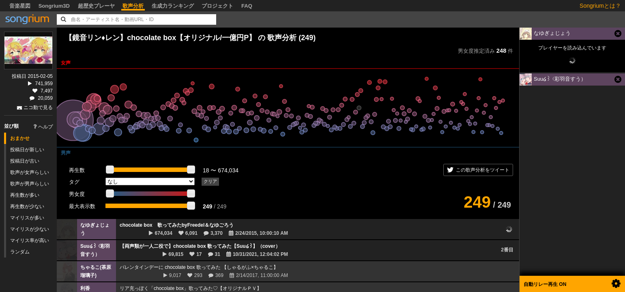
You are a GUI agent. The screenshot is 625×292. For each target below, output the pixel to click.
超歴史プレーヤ (96, 6)
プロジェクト (217, 6)
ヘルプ (43, 127)
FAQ (246, 6)
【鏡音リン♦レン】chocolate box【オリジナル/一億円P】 (160, 38)
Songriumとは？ (600, 5)
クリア (210, 181)
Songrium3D (54, 6)
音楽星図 (19, 6)
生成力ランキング (173, 6)
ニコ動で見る (38, 107)
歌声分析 (133, 6)
